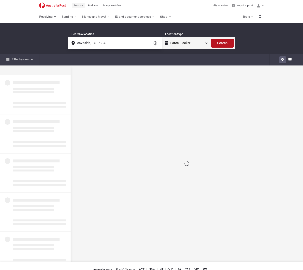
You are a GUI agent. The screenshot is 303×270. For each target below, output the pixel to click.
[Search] (222, 43)
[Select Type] (188, 43)
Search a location (83, 34)
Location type (174, 34)
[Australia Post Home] (52, 5)
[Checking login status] (260, 5)
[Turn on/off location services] (155, 43)
